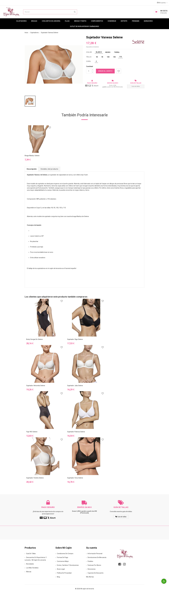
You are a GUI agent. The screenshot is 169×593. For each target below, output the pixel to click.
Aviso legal (60, 569)
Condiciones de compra (64, 553)
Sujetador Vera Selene (75, 478)
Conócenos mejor (62, 561)
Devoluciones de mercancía (96, 557)
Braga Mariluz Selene (32, 156)
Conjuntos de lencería (51, 21)
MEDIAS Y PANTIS (80, 21)
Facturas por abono (93, 565)
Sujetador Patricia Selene (76, 432)
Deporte (124, 21)
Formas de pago (61, 557)
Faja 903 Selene (31, 432)
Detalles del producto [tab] (49, 169)
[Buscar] (50, 11)
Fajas (67, 21)
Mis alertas (90, 577)
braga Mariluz (77, 216)
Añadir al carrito (105, 71)
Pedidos (89, 561)
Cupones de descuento (94, 573)
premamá (135, 21)
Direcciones (90, 569)
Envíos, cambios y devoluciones (67, 565)
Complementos (97, 21)
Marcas (28, 572)
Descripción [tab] (32, 169)
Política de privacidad (63, 573)
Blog (57, 577)
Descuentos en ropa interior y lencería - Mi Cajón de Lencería (36, 559)
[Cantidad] (88, 71)
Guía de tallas (136, 86)
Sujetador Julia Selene (75, 386)
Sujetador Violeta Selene (35, 478)
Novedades (29, 564)
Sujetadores (21, 21)
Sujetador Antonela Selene (35, 386)
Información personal (94, 553)
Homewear (112, 21)
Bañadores (148, 21)
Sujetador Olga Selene (75, 339)
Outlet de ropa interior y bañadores (84, 26)
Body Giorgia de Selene (34, 339)
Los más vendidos (31, 568)
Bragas (34, 21)
